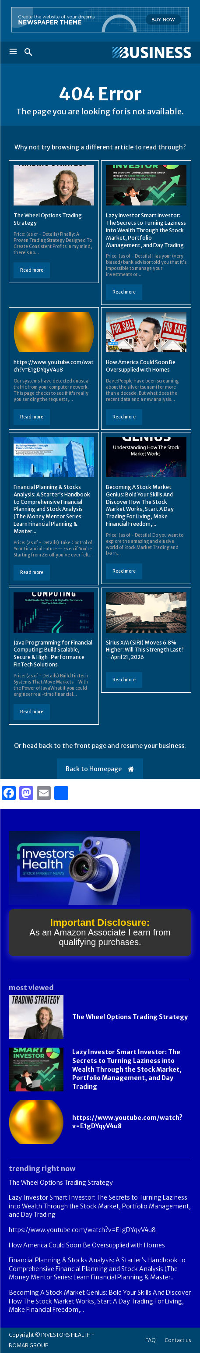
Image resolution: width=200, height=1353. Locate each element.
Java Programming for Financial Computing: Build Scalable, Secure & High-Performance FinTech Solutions (53, 653)
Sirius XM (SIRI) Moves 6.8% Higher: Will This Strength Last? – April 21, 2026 (145, 650)
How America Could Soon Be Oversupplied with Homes (140, 366)
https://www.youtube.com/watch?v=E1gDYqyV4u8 (54, 366)
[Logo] (146, 52)
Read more (31, 270)
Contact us (178, 1340)
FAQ (150, 1340)
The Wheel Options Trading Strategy (130, 1017)
